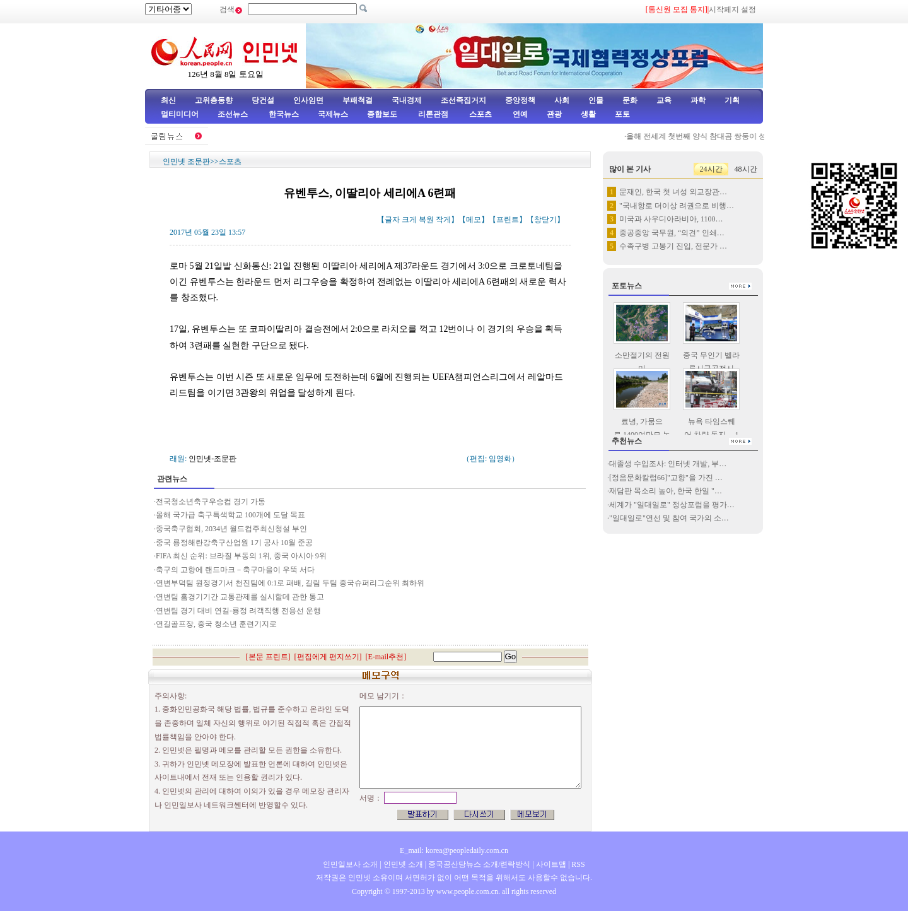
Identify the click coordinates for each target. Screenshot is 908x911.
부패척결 (357, 100)
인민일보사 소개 (350, 864)
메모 (473, 219)
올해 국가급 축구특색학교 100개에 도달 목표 (230, 514)
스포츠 (479, 114)
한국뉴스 (284, 114)
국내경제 (407, 100)
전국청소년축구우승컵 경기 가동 (210, 501)
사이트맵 (551, 864)
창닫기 (545, 219)
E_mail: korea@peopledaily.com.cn (454, 850)
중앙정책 (520, 100)
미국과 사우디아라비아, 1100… (671, 219)
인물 (595, 100)
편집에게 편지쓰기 (328, 656)
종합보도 (382, 114)
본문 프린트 (268, 656)
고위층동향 (214, 100)
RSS (578, 864)
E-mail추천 (386, 656)
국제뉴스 (333, 114)
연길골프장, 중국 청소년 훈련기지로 (216, 624)
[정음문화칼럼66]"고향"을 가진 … (666, 477)
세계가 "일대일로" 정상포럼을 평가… (672, 504)
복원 (426, 219)
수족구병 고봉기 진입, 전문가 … (673, 246)
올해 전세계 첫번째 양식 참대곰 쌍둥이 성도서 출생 (720, 136)
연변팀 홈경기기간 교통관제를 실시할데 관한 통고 (240, 596)
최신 (168, 100)
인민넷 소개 (402, 864)
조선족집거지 (463, 100)
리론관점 (433, 114)
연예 (519, 114)
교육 (664, 100)
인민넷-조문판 (212, 458)
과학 (698, 100)
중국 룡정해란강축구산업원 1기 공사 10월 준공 (234, 542)
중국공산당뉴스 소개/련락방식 (479, 864)
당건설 (263, 100)
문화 (629, 100)
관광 (554, 114)
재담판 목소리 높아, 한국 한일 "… (665, 490)
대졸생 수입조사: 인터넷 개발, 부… (667, 463)
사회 (561, 100)
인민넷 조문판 (186, 161)
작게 (443, 219)
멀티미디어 (180, 114)
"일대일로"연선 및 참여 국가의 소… (669, 518)
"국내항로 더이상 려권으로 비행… (676, 205)
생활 (588, 114)
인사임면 (308, 100)
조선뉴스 (234, 114)
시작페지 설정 (732, 9)
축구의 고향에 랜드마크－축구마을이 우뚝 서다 (235, 569)
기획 (732, 100)
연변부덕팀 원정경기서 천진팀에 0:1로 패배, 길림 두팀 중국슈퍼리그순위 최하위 (290, 583)
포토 (622, 114)
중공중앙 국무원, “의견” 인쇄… (672, 232)
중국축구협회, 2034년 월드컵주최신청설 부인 (231, 528)
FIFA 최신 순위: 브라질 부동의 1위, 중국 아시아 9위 (241, 555)
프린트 (507, 219)
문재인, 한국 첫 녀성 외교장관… (673, 191)
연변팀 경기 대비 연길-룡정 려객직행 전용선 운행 (238, 610)
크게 (409, 219)
